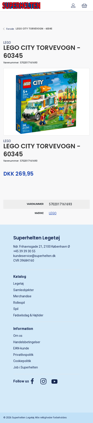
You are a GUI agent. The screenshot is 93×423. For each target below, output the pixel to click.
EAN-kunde (21, 348)
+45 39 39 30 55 (24, 251)
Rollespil (19, 302)
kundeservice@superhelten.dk (34, 256)
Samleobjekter (23, 290)
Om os (17, 335)
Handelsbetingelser (26, 342)
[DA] (21, 5)
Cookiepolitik (22, 361)
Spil (15, 309)
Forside (10, 28)
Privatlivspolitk (23, 354)
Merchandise (22, 296)
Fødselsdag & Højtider (28, 315)
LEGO (7, 42)
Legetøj (18, 283)
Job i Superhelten (25, 367)
